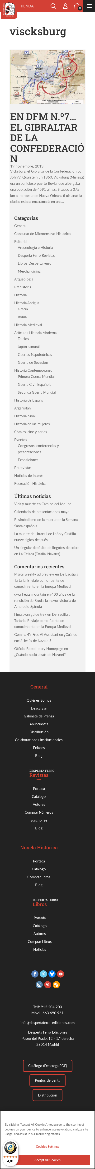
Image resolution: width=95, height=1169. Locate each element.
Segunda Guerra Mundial (37, 392)
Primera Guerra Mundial (36, 376)
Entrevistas (23, 467)
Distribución (38, 732)
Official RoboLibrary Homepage (38, 648)
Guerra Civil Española (34, 384)
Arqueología (23, 279)
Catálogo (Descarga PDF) (47, 1065)
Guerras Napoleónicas (35, 354)
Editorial (20, 241)
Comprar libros (38, 877)
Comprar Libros (40, 941)
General (20, 226)
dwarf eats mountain (30, 594)
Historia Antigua (26, 303)
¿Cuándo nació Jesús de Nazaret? (40, 654)
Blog (39, 755)
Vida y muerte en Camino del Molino (42, 504)
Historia (20, 295)
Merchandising (29, 271)
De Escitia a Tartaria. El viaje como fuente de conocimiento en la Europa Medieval (46, 580)
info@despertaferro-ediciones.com (47, 1022)
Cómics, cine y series (30, 432)
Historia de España (28, 400)
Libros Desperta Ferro (35, 263)
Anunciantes (38, 724)
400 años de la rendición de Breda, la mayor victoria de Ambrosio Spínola (45, 600)
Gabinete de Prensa (39, 716)
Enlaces (39, 747)
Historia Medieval (28, 325)
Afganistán (22, 408)
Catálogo (39, 796)
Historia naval (25, 416)
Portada (39, 788)
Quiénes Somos (39, 700)
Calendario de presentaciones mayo (42, 511)
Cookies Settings (47, 1149)
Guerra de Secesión (33, 362)
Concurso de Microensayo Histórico (42, 233)
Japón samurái (29, 346)
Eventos (20, 439)
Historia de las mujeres (32, 424)
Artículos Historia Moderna (35, 332)
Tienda (27, 6)
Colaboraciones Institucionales (39, 740)
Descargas (39, 708)
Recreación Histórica (30, 483)
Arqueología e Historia (35, 247)
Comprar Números (39, 812)
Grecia (23, 309)
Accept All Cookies (47, 1162)
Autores (39, 804)
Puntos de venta (47, 1080)
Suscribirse (38, 820)
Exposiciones (28, 460)
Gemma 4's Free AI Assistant (36, 634)
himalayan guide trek (30, 614)
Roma (22, 317)
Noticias (39, 949)
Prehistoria (22, 287)
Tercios (23, 338)
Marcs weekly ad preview (34, 574)
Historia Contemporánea (33, 370)
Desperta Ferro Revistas (36, 255)
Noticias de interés (28, 475)
